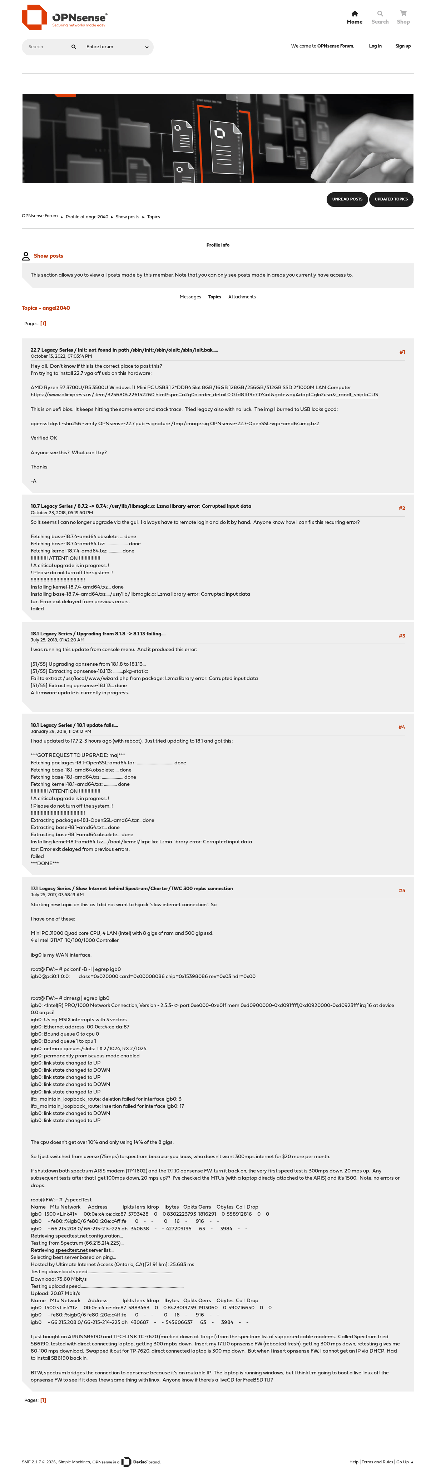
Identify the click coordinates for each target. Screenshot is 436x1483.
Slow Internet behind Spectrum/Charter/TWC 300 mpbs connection (154, 886)
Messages (190, 295)
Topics (214, 295)
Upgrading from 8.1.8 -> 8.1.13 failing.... (121, 631)
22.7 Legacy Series (52, 348)
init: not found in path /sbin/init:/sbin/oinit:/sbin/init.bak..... (148, 348)
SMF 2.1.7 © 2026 (39, 1459)
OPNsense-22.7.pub (121, 421)
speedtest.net (71, 1233)
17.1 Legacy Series (51, 886)
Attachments (242, 295)
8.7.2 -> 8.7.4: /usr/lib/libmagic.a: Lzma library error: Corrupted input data (164, 504)
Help (354, 1460)
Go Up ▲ (405, 1460)
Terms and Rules (377, 1460)
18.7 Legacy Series (52, 504)
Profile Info (218, 245)
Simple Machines (74, 1459)
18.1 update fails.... (97, 723)
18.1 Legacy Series (51, 631)
